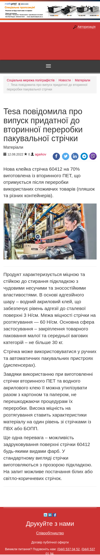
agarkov (40, 154)
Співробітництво (50, 533)
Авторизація (86, 27)
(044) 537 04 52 (68, 549)
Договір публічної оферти (50, 542)
